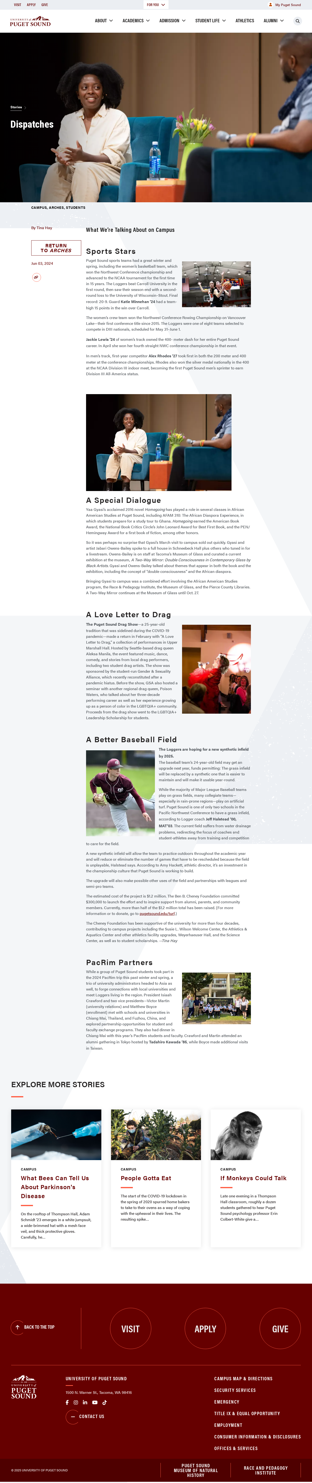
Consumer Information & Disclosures (257, 1436)
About (101, 20)
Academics (133, 20)
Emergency (227, 1401)
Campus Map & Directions (243, 1378)
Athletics (245, 20)
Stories (16, 106)
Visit (17, 4)
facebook (67, 1402)
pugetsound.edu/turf (157, 913)
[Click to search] (297, 21)
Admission (169, 20)
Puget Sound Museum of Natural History (196, 1471)
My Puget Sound (284, 5)
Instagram (76, 1402)
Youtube (95, 1402)
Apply (31, 4)
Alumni (271, 20)
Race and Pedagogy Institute (266, 1471)
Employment (228, 1424)
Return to (56, 248)
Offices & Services (236, 1448)
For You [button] (156, 4)
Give (44, 4)
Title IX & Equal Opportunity (247, 1413)
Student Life (207, 20)
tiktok (105, 1402)
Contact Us (85, 1417)
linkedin (85, 1402)
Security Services (235, 1389)
